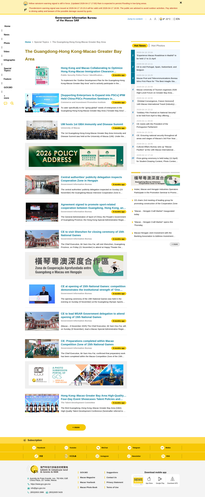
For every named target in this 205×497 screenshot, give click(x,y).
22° (168, 19)
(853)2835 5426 (56, 484)
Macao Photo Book (88, 479)
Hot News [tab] (140, 37)
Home (28, 34)
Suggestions (112, 464)
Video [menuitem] (64, 26)
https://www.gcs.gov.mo (40, 476)
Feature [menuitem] (113, 26)
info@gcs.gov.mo (38, 480)
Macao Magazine (87, 469)
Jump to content (134, 19)
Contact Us (112, 469)
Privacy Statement (115, 474)
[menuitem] (41, 26)
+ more (175, 236)
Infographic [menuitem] (78, 26)
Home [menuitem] (30, 26)
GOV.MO (84, 464)
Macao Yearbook (87, 474)
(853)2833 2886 (37, 484)
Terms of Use (113, 479)
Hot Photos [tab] (158, 37)
